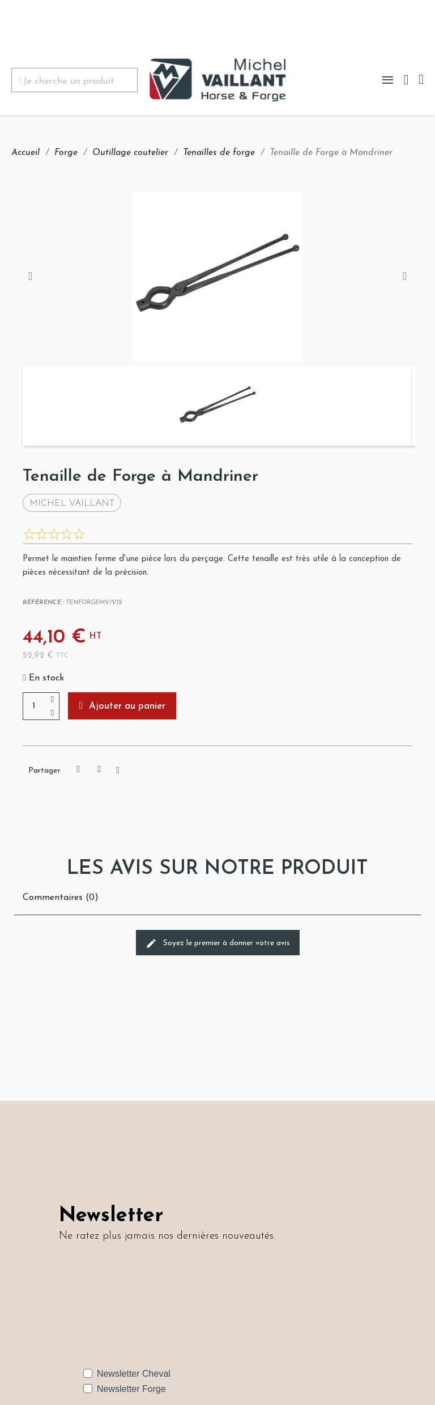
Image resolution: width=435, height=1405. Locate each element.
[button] (122, 705)
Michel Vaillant (71, 503)
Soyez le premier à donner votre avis (218, 943)
